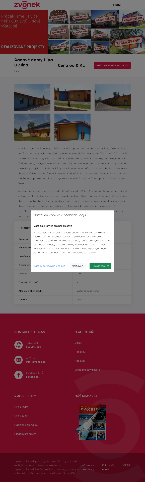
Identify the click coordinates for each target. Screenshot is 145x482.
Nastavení (78, 266)
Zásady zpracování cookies (49, 266)
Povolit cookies (100, 266)
